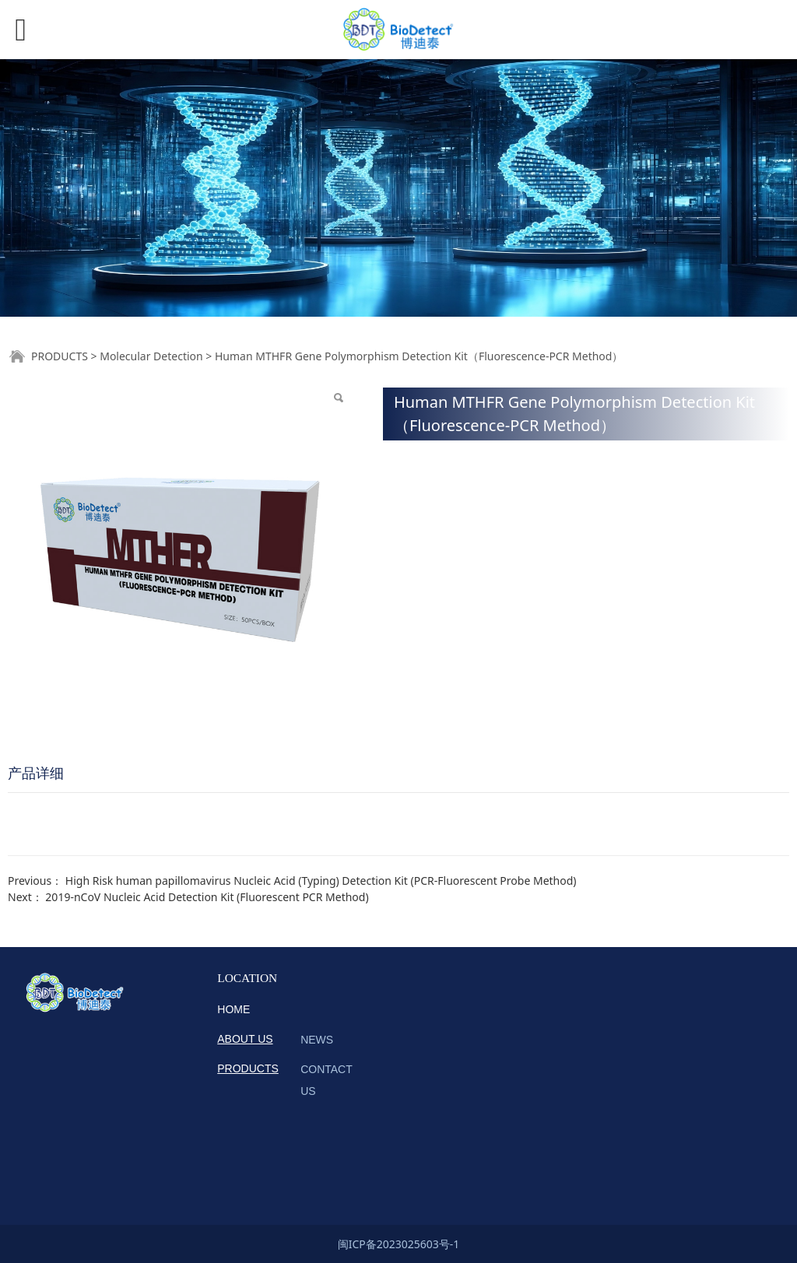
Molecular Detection (151, 356)
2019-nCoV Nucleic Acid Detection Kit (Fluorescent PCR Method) (206, 896)
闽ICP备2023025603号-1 (399, 1244)
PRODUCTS (59, 356)
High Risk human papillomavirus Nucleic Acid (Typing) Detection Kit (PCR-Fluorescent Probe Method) (321, 880)
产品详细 (36, 772)
